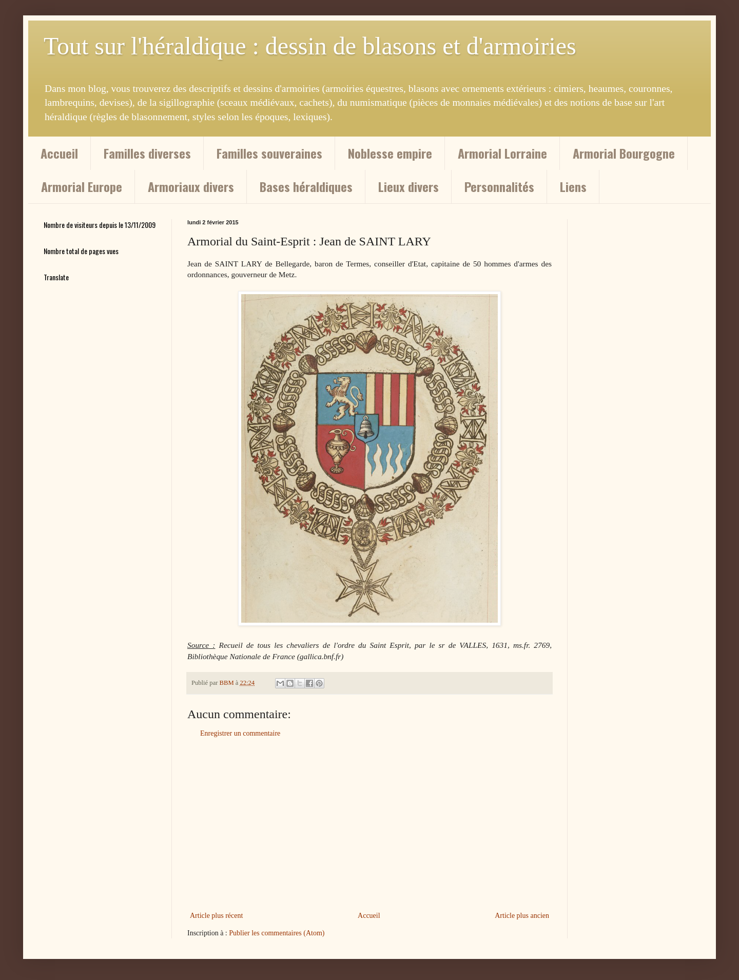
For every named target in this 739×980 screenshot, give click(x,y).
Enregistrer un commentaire (240, 733)
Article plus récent (216, 915)
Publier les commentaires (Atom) (276, 933)
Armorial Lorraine (502, 153)
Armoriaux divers (191, 186)
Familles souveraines (269, 153)
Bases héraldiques (306, 186)
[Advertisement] (369, 824)
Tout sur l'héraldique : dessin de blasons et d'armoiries (310, 46)
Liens (573, 186)
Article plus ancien (522, 915)
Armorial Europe (81, 186)
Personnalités (499, 186)
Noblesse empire (390, 153)
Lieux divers (408, 186)
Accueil (59, 153)
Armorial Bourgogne (624, 153)
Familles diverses (147, 153)
